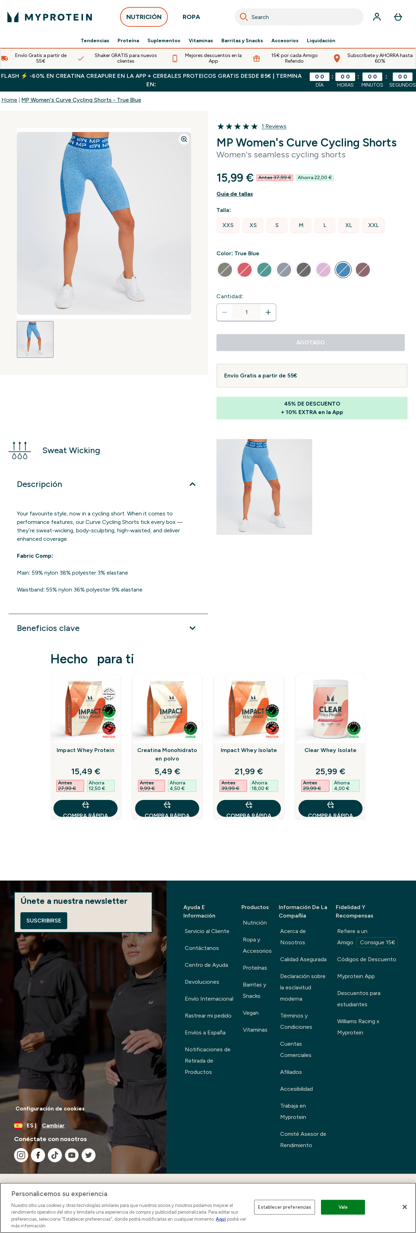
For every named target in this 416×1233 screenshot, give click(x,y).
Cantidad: (230, 296)
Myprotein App (356, 976)
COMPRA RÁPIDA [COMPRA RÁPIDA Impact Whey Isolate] (248, 808)
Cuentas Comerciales (295, 1049)
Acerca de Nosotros (293, 937)
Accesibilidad (296, 1088)
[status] (246, 312)
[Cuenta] (376, 17)
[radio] (228, 225)
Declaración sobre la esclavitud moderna (303, 987)
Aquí (221, 1219)
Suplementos (163, 40)
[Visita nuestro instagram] (21, 1155)
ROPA (191, 19)
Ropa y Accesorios (257, 945)
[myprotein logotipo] (49, 17)
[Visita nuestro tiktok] (55, 1155)
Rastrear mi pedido (208, 1015)
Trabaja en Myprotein (293, 1111)
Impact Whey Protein (85, 750)
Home (9, 99)
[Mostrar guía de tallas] (312, 194)
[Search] (244, 16)
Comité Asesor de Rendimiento (303, 1139)
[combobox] (299, 16)
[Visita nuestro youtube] (72, 1155)
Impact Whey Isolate (249, 750)
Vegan (251, 1012)
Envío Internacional (209, 998)
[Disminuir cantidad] (224, 312)
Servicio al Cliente (207, 931)
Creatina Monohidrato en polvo (167, 754)
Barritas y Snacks (242, 40)
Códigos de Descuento (366, 959)
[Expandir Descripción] (108, 484)
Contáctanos (202, 948)
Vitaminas (201, 40)
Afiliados (291, 1072)
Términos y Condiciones (296, 1021)
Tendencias (95, 40)
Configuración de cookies (50, 1108)
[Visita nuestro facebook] (38, 1155)
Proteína (128, 40)
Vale (343, 1207)
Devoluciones (202, 981)
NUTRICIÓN (144, 19)
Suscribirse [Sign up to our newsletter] (43, 920)
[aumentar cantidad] (268, 312)
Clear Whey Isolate (330, 750)
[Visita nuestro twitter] (89, 1155)
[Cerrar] (404, 1207)
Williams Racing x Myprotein (358, 1027)
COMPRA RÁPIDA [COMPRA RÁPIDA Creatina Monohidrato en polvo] (167, 808)
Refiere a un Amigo (367, 937)
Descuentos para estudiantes (358, 999)
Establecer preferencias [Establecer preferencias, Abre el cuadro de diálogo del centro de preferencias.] (284, 1207)
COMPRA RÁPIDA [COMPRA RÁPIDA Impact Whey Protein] (85, 808)
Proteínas (255, 967)
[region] (208, 1208)
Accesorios (284, 40)
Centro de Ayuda (206, 965)
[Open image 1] (35, 339)
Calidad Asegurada (303, 959)
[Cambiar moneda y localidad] (83, 1125)
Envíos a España (205, 1032)
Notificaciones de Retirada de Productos (208, 1060)
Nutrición (255, 922)
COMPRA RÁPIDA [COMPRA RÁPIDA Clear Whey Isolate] (330, 808)
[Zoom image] (184, 139)
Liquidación (321, 40)
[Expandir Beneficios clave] (108, 628)
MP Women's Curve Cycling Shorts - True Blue (81, 99)
